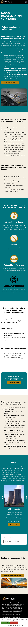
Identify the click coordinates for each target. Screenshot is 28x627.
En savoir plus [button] (14, 525)
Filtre (8, 541)
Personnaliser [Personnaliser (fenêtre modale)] (23, 622)
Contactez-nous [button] (14, 382)
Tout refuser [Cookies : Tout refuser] (14, 622)
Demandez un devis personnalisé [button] (12, 575)
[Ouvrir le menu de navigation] (26, 2)
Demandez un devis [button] (10, 83)
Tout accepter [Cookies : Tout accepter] (5, 622)
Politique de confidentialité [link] (13, 625)
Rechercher (18, 541)
